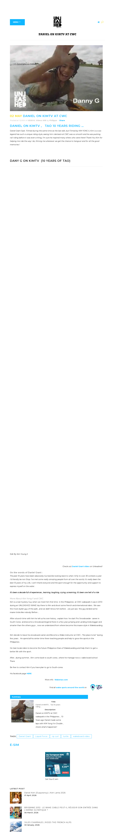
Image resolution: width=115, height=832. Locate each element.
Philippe (53, 120)
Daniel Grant (25, 736)
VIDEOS (31, 120)
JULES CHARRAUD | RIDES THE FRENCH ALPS (47, 822)
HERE (29, 673)
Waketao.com (61, 680)
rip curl (55, 736)
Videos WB (41, 120)
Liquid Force (41, 736)
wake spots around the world (70, 687)
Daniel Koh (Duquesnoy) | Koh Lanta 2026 (45, 793)
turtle (66, 736)
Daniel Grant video (81, 566)
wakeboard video (81, 736)
